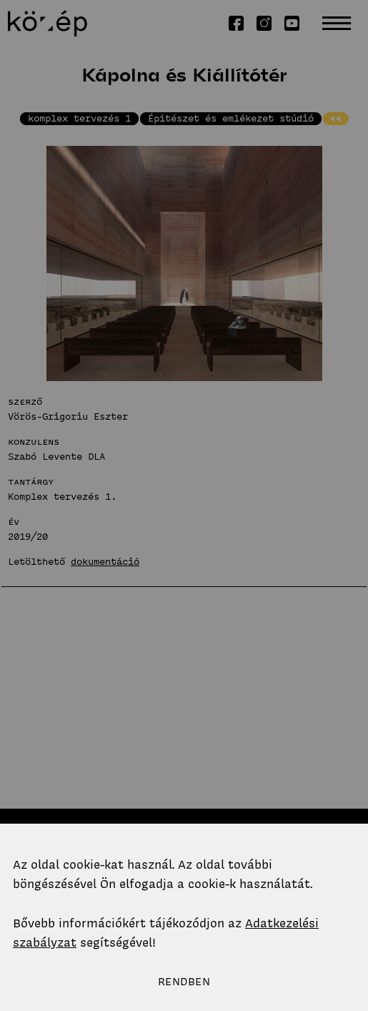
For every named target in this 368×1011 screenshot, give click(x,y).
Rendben (184, 982)
